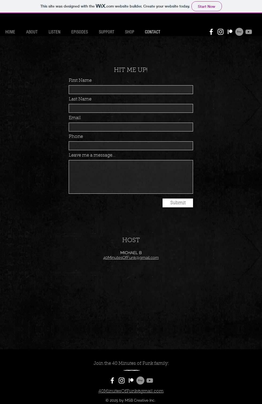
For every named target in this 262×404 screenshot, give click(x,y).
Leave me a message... (92, 155)
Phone (76, 136)
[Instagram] (221, 32)
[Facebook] (211, 32)
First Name (80, 80)
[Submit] (178, 203)
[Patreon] (230, 32)
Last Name (80, 99)
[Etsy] (239, 32)
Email (75, 118)
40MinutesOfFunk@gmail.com (131, 257)
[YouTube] (249, 32)
